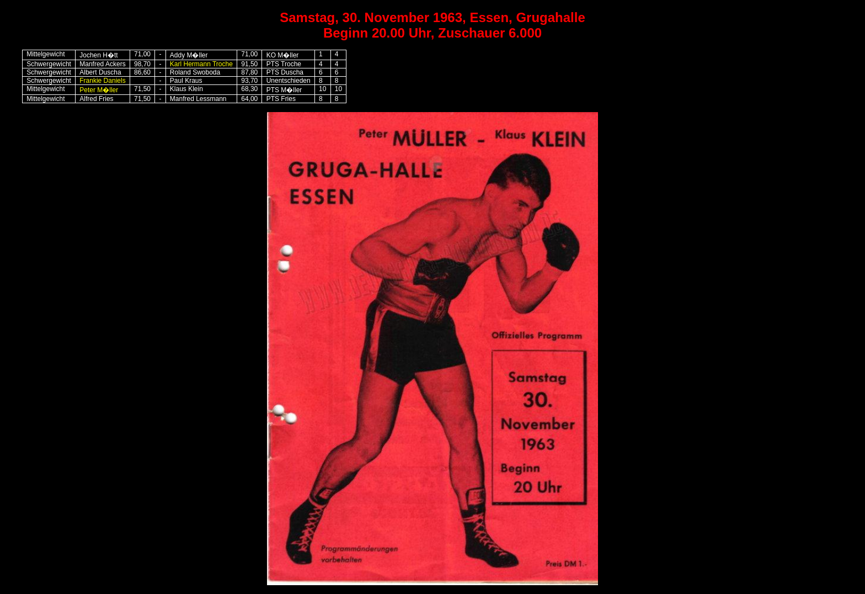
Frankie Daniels (102, 80)
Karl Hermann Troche (201, 64)
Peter (98, 90)
